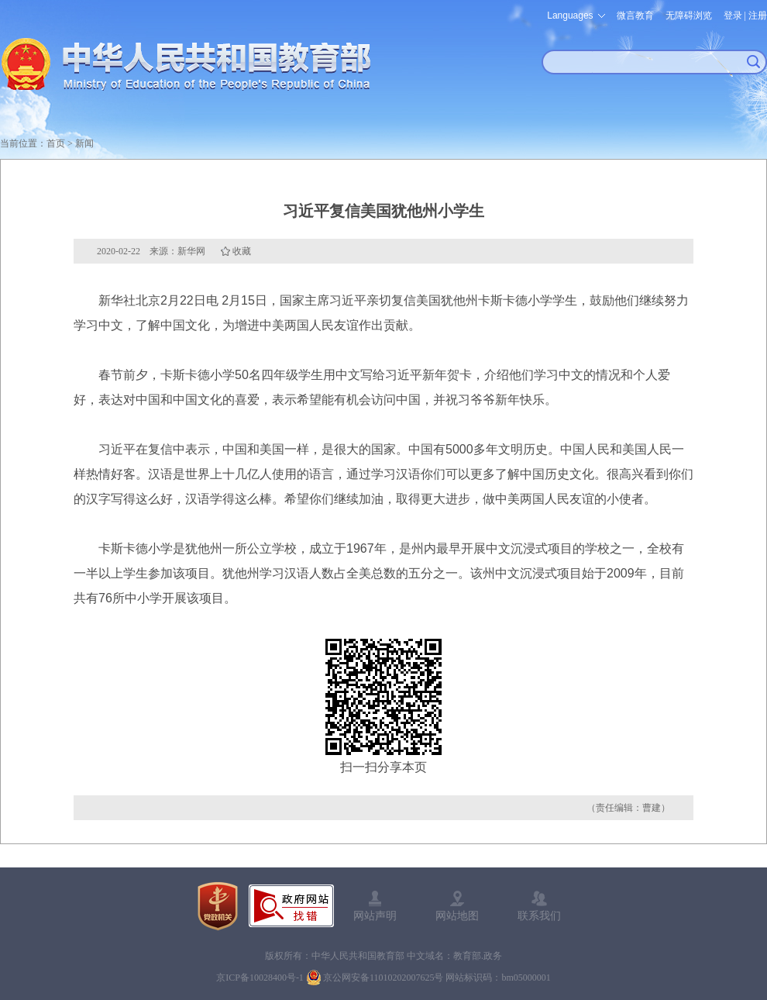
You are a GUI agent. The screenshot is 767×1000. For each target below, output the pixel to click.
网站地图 (457, 915)
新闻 (84, 143)
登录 (733, 15)
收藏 (241, 251)
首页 (55, 143)
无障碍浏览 (689, 15)
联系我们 (539, 915)
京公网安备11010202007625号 (383, 977)
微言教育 (635, 15)
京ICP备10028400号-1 (260, 977)
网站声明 (375, 915)
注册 (757, 15)
